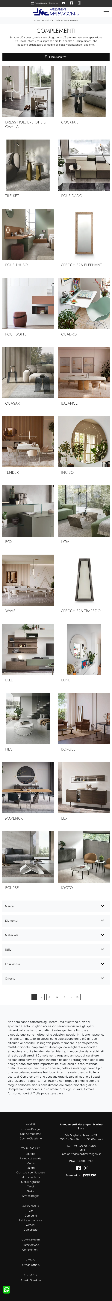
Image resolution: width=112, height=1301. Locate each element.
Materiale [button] (12, 935)
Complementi (70, 20)
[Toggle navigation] (106, 11)
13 (77, 997)
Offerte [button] (10, 978)
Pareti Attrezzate (31, 1158)
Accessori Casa (51, 20)
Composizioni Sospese (30, 1172)
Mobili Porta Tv (31, 1177)
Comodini (31, 1215)
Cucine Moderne (30, 1134)
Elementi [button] (11, 921)
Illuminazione (30, 1245)
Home (37, 20)
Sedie (30, 1191)
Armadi (30, 1225)
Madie (31, 1163)
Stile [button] (8, 950)
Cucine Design (31, 1129)
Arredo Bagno (31, 1196)
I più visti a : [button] (13, 964)
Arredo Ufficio (31, 1265)
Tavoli (30, 1186)
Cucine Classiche (31, 1138)
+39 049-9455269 (84, 1146)
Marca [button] (9, 906)
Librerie (31, 1153)
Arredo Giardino (31, 1280)
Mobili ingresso (30, 1182)
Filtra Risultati (56, 57)
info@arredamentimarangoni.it (81, 1154)
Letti (31, 1211)
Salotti (31, 1167)
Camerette (31, 1229)
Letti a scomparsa (30, 1220)
